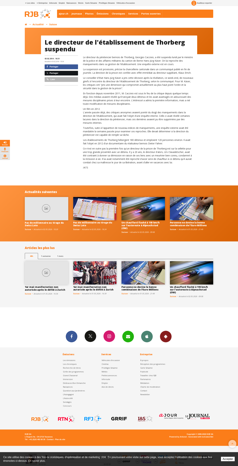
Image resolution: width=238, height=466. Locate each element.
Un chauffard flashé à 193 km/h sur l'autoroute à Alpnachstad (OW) (140, 225)
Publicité (144, 372)
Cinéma (105, 364)
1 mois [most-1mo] (60, 256)
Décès (80, 3)
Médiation (144, 383)
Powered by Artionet (178, 437)
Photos (89, 13)
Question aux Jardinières (74, 391)
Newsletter (145, 394)
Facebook (71, 336)
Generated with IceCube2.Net (200, 437)
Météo (104, 372)
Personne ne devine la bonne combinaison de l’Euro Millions (188, 224)
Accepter (228, 459)
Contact (143, 391)
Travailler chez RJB (148, 375)
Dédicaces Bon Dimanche (74, 383)
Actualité (38, 24)
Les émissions (69, 360)
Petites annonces (109, 375)
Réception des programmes (152, 364)
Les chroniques (70, 364)
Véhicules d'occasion (125, 3)
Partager (52, 66)
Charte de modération (150, 387)
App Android (166, 336)
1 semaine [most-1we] (46, 256)
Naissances (71, 3)
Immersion (68, 379)
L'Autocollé (68, 398)
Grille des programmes (73, 372)
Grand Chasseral (70, 375)
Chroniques (118, 13)
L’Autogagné (68, 394)
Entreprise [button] (42, 3)
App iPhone (147, 336)
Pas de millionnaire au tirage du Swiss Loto (44, 224)
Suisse (53, 24)
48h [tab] (31, 256)
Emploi (62, 3)
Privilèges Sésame (107, 3)
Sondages (67, 402)
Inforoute (53, 3)
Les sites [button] (30, 3)
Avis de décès (108, 387)
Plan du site (60, 439)
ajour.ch (63, 13)
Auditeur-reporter (201, 3)
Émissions (103, 13)
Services (133, 13)
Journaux (76, 13)
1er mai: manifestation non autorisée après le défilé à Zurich (45, 288)
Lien (51, 79)
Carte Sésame (91, 3)
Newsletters (128, 336)
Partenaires (145, 379)
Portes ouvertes (151, 13)
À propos (144, 360)
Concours (67, 406)
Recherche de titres (72, 368)
